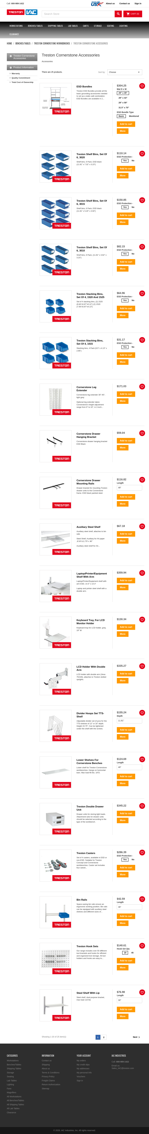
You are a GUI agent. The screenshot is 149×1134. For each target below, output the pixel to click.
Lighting (123, 25)
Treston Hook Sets (87, 946)
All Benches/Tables (15, 1100)
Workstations (16, 25)
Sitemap (45, 1088)
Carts (86, 25)
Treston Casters (86, 853)
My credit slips (83, 1064)
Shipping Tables (55, 25)
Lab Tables (73, 25)
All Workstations (14, 1096)
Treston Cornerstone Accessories (24, 57)
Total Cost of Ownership (22, 82)
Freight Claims (48, 1080)
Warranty (16, 73)
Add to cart (126, 124)
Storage (98, 25)
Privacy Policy (48, 1076)
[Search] (82, 14)
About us (110, 3)
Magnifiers (11, 1092)
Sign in (80, 1080)
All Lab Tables (13, 1108)
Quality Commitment (21, 78)
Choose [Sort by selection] (125, 72)
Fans (9, 1088)
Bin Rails (82, 899)
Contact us (124, 3)
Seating (110, 25)
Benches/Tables (35, 25)
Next (137, 1037)
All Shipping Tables (15, 1104)
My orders (81, 1060)
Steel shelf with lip (88, 993)
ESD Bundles (84, 86)
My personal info (84, 1072)
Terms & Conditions (50, 1072)
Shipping (46, 1064)
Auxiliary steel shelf (88, 527)
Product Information (23, 67)
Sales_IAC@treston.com (123, 1068)
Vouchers (81, 1076)
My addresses (83, 1068)
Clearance (14, 34)
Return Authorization (51, 1084)
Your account (84, 1055)
